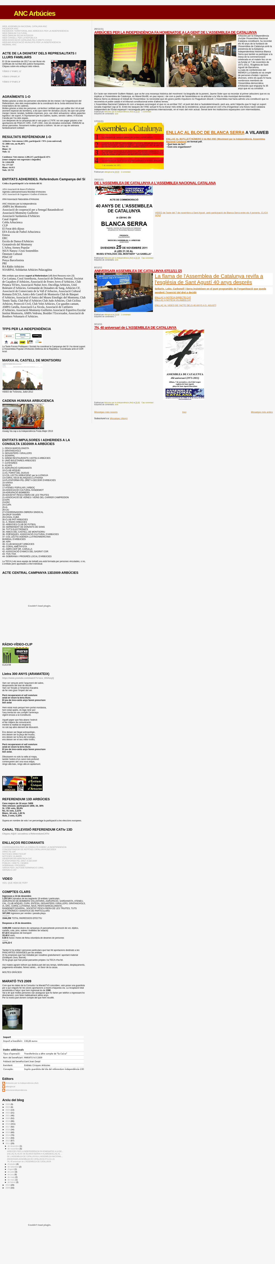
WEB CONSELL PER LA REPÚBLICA (19, 38)
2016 (8, 1129)
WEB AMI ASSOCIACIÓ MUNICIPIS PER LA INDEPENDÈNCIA (31, 42)
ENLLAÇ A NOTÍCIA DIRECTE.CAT (173, 297)
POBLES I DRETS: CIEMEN (15, 863)
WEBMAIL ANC (9, 44)
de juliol (11, 1172)
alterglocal (10, 1086)
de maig (11, 1177)
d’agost (11, 1169)
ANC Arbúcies (34, 13)
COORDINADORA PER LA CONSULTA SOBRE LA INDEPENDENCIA (34, 847)
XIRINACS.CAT (9, 870)
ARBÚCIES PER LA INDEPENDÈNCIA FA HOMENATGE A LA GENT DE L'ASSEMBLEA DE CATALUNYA (175, 32)
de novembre (14, 1149)
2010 (8, 1185)
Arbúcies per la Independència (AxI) (22, 1083)
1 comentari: (146, 112)
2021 (8, 1115)
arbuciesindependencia (16, 1090)
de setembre (13, 1167)
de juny (11, 1174)
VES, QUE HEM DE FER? (15, 883)
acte (116, 114)
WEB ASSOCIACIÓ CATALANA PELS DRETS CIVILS (27, 40)
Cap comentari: (147, 258)
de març (11, 1180)
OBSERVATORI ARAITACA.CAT (17, 858)
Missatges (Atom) (119, 418)
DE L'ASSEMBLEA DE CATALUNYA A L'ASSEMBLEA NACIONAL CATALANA (155, 183)
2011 (8, 1143)
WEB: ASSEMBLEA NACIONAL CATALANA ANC (24, 26)
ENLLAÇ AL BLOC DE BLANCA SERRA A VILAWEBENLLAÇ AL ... (34, 1154)
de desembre (14, 1146)
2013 (8, 1138)
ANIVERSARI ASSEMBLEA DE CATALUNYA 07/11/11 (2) (138, 271)
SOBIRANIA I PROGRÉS (13, 865)
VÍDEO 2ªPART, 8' (11, 76)
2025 (8, 1104)
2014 (8, 1135)
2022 (8, 1112)
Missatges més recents (106, 412)
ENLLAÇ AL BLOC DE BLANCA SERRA (205, 132)
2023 (8, 1110)
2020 (8, 1118)
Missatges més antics (262, 412)
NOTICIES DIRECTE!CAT (14, 854)
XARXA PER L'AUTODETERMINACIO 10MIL (23, 867)
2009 (8, 1188)
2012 (8, 1140)
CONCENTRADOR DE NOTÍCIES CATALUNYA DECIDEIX (29, 849)
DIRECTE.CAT (9, 851)
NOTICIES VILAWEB (12, 856)
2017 (8, 1127)
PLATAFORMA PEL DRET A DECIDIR (19, 861)
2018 (8, 1124)
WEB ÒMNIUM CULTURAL (14, 33)
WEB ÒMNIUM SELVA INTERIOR (17, 35)
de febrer (12, 1182)
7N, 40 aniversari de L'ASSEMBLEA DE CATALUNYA (135, 327)
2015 (8, 1132)
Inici (184, 412)
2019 (8, 1121)
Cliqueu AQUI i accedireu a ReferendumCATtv (25, 834)
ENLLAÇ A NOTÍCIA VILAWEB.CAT (173, 300)
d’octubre (12, 1164)
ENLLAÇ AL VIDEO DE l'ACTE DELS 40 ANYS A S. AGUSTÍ (185, 305)
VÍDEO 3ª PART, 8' (11, 82)
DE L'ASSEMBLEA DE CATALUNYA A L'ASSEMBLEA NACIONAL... (35, 1156)
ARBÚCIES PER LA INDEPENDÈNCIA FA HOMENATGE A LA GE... (35, 1151)
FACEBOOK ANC (10, 28)
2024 (8, 1107)
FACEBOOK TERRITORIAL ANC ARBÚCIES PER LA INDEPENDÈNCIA (35, 31)
